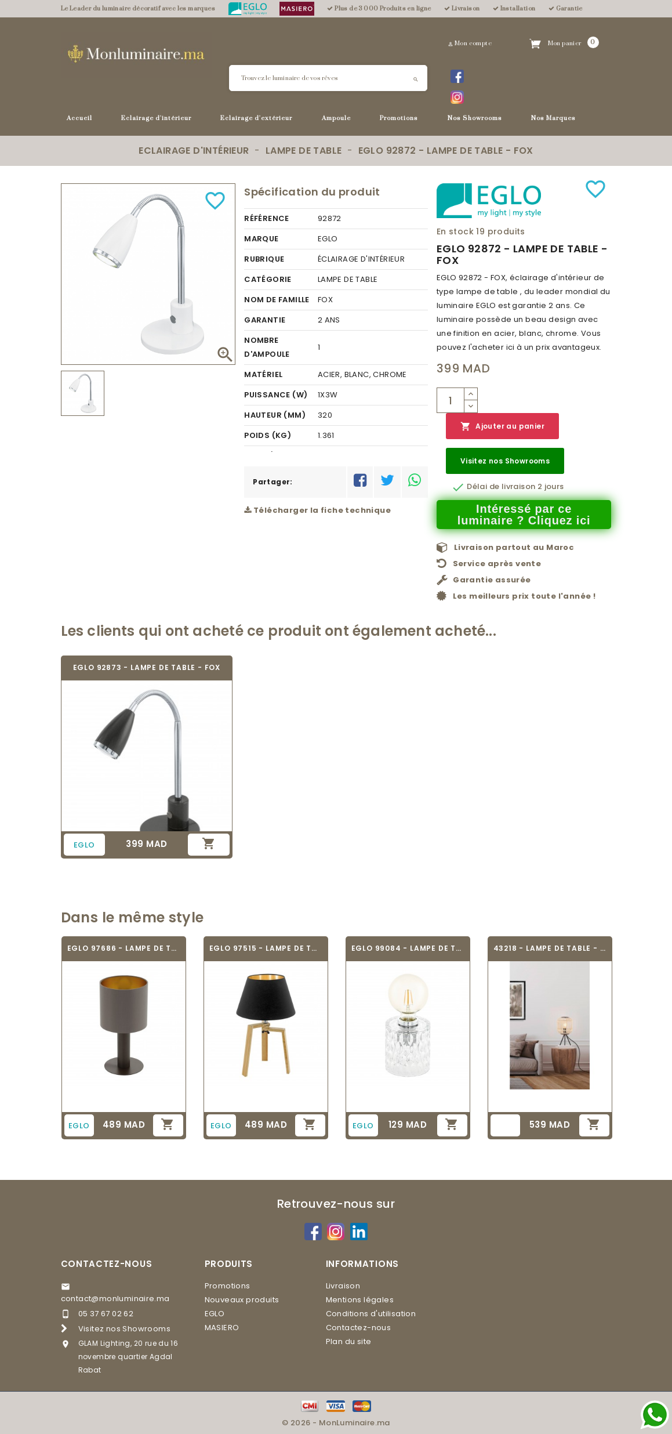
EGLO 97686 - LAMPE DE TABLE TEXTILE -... (123, 948)
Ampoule (336, 118)
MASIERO (222, 1327)
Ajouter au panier (502, 426)
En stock (455, 231)
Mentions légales (360, 1299)
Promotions (399, 118)
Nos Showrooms (475, 118)
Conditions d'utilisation (371, 1313)
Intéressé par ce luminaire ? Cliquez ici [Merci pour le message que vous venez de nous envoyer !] (524, 514)
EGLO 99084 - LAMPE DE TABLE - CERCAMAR (407, 948)
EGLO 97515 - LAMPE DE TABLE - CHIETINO (265, 948)
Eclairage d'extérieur (256, 118)
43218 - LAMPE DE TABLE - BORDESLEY (549, 948)
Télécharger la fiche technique (317, 510)
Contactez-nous (106, 1264)
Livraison (343, 1285)
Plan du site (349, 1341)
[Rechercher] (328, 78)
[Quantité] (450, 400)
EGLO (215, 1313)
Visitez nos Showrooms (505, 461)
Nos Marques (553, 118)
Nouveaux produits (242, 1299)
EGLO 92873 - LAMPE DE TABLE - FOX (146, 667)
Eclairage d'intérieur (156, 118)
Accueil (79, 118)
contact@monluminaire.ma (115, 1298)
